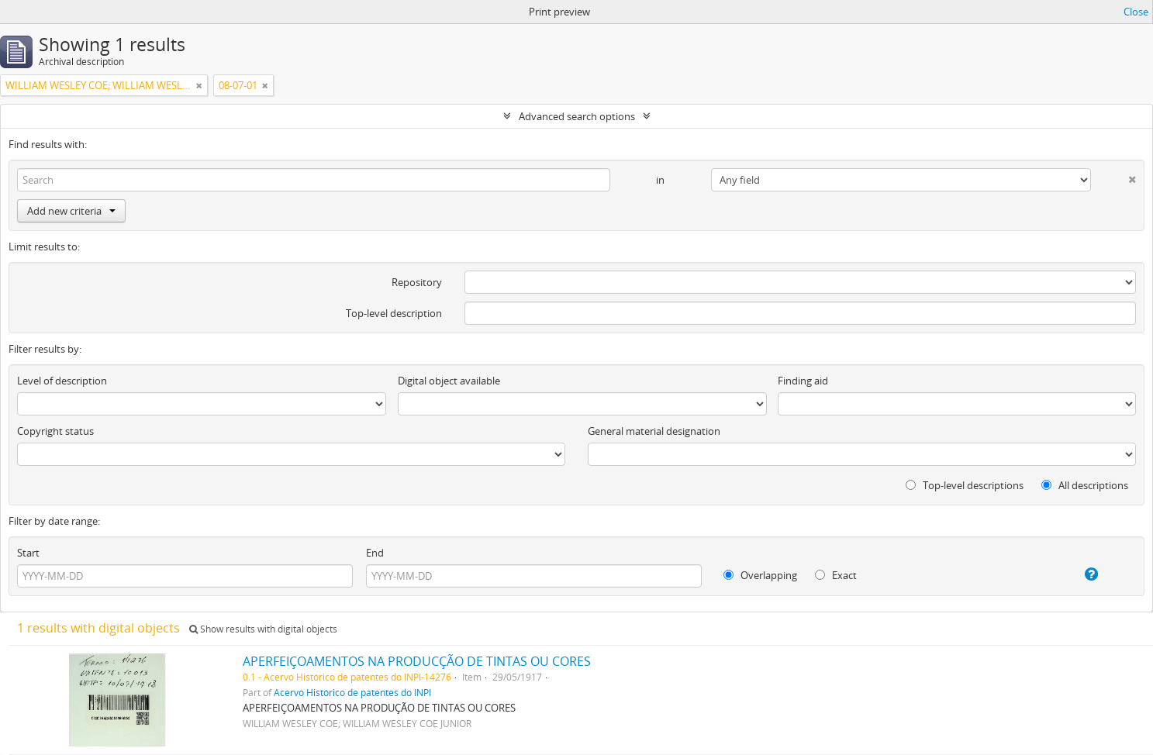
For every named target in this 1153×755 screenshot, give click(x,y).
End (375, 553)
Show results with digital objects (263, 629)
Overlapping (760, 575)
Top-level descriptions (965, 485)
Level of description (62, 381)
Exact (836, 575)
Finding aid (803, 381)
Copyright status (55, 431)
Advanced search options (577, 116)
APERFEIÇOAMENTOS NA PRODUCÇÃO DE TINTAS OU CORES (417, 661)
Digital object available (449, 381)
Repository (417, 282)
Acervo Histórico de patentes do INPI (352, 692)
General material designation (654, 431)
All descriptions (1084, 485)
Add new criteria (71, 211)
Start (28, 553)
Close (1136, 12)
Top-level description (394, 313)
